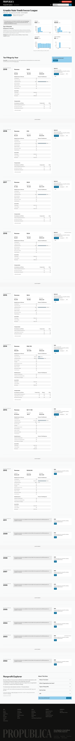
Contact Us (55, 60)
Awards (4, 718)
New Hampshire (16, 4)
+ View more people (17, 110)
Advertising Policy (57, 737)
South (33, 713)
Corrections (48, 713)
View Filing (56, 135)
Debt (18, 716)
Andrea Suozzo (7, 686)
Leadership (5, 713)
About (4, 711)
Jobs (4, 719)
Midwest (33, 711)
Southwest (34, 715)
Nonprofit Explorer (8, 4)
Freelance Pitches (49, 715)
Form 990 (5, 60)
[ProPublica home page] (27, 733)
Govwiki (9, 693)
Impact (4, 712)
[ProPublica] (8, 2)
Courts (18, 713)
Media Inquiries (49, 716)
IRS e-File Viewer (15, 692)
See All (18, 718)
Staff (4, 715)
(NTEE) (8, 36)
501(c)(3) (11, 28)
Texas (33, 716)
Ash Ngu (18, 686)
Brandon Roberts (25, 686)
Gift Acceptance (64, 737)
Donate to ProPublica (66, 1)
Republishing (62, 736)
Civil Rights (19, 712)
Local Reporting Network (36, 718)
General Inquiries (49, 711)
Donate (61, 711)
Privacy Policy (69, 736)
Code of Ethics (56, 736)
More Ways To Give (63, 712)
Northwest (34, 712)
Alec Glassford (14, 686)
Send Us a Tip (48, 712)
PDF (67, 135)
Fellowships (5, 720)
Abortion (19, 711)
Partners (5, 716)
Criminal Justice (20, 715)
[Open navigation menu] (60, 2)
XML (55, 76)
